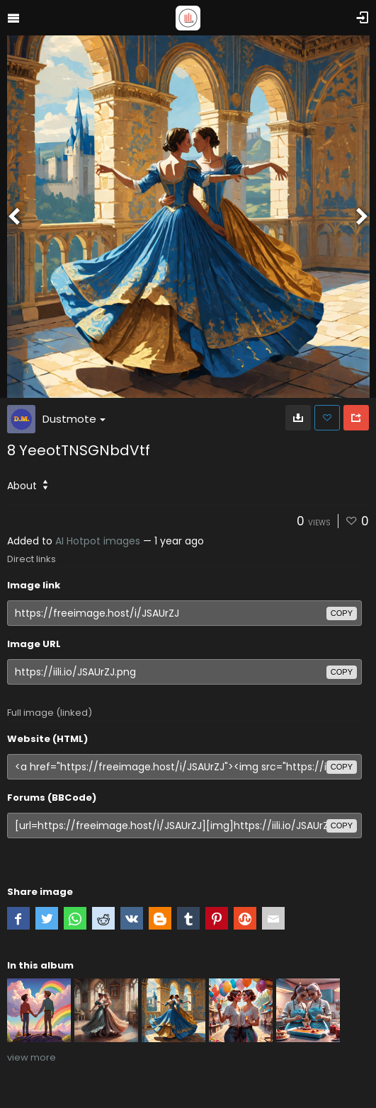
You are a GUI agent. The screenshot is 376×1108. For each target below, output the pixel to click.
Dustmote (74, 418)
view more (31, 1057)
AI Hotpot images (97, 541)
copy (342, 613)
